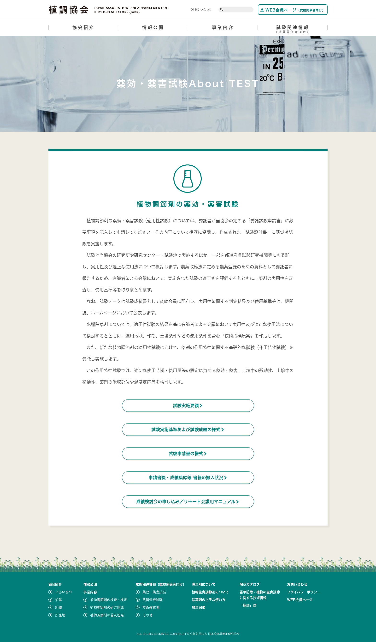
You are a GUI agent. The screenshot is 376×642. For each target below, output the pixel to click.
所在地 (60, 615)
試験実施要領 (188, 405)
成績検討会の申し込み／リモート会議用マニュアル (188, 501)
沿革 (58, 599)
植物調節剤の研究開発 (107, 607)
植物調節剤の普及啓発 (107, 615)
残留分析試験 (152, 599)
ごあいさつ (63, 592)
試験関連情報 (293, 30)
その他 (147, 615)
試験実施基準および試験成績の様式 (188, 429)
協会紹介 (83, 27)
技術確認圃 (150, 607)
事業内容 (223, 27)
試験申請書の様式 (188, 453)
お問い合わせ (201, 9)
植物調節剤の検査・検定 (108, 599)
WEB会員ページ (292, 10)
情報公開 (153, 27)
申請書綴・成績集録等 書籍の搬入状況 (188, 477)
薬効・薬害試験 (154, 592)
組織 (58, 607)
